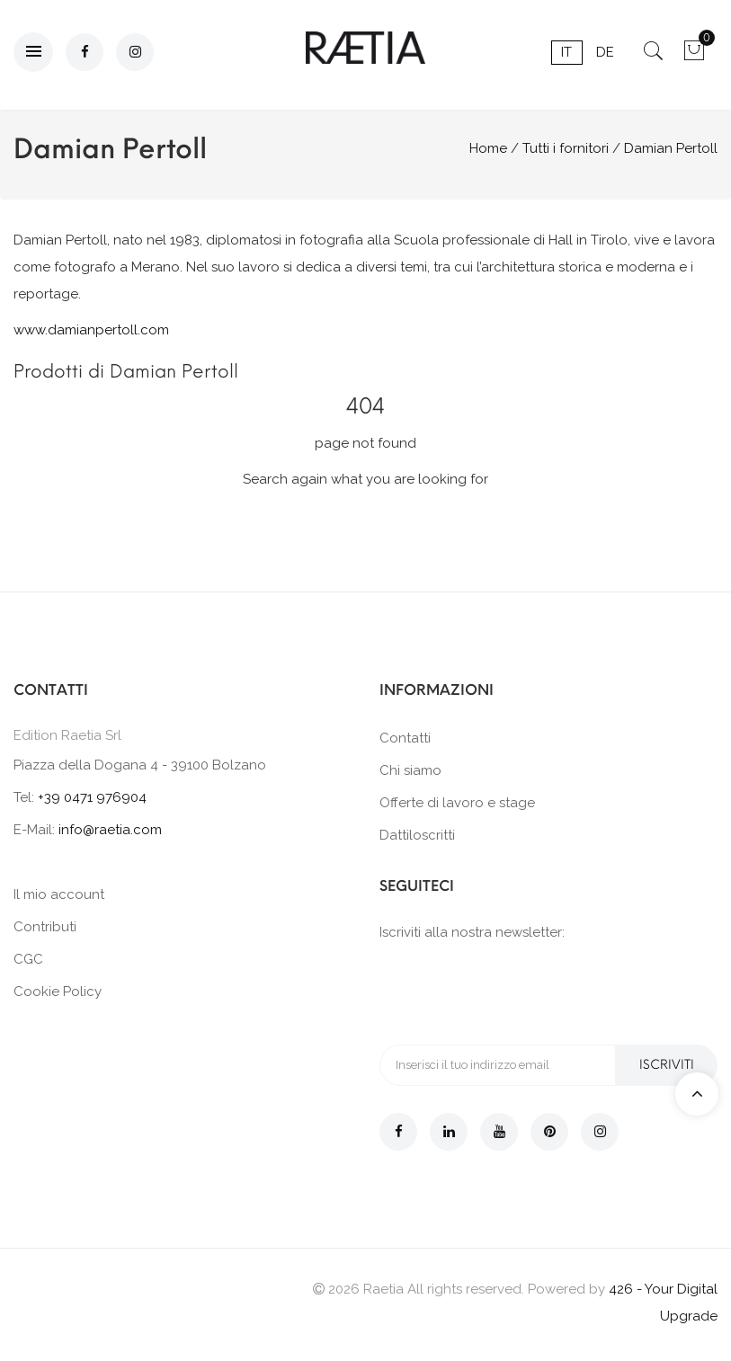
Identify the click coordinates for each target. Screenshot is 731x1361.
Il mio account (58, 894)
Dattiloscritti (417, 835)
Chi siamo (410, 770)
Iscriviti (666, 1064)
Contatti (405, 738)
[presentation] (516, 991)
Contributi (44, 927)
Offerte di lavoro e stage (457, 803)
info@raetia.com (110, 830)
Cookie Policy (57, 991)
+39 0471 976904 (92, 797)
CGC (28, 959)
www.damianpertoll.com (91, 330)
